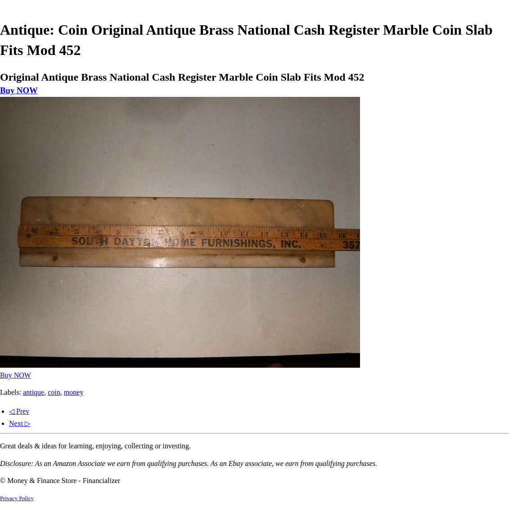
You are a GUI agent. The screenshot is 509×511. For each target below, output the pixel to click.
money (74, 392)
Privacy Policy (17, 498)
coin (54, 392)
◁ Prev (19, 411)
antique (33, 392)
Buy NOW (19, 90)
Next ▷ (19, 423)
